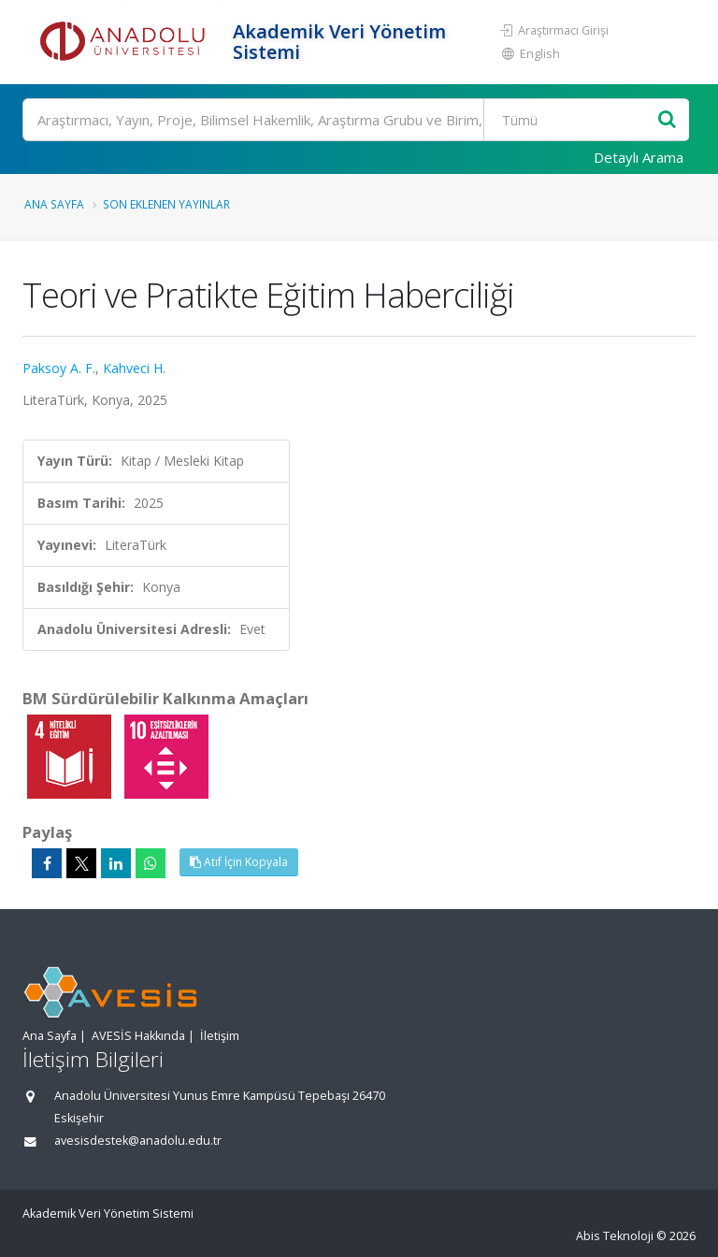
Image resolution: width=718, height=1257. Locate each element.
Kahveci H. (134, 368)
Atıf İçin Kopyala (239, 862)
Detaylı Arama (638, 157)
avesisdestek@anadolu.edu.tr (138, 1141)
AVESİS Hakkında (138, 1036)
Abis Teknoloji (614, 1236)
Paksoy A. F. (58, 368)
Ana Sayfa (54, 203)
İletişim (219, 1036)
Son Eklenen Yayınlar (166, 203)
